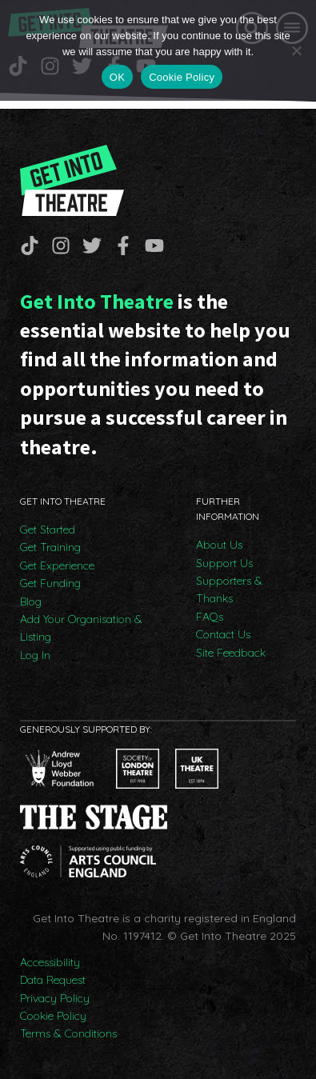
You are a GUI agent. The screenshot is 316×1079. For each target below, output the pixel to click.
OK (117, 77)
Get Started (47, 529)
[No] (296, 50)
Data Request (53, 980)
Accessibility (50, 962)
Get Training (50, 547)
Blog (31, 601)
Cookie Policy (53, 1016)
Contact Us (223, 634)
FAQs (209, 616)
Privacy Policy (55, 998)
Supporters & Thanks (229, 589)
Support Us (224, 563)
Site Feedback (231, 652)
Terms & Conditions (68, 1033)
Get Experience (57, 565)
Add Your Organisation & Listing (81, 628)
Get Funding (50, 583)
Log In (35, 655)
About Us (219, 545)
